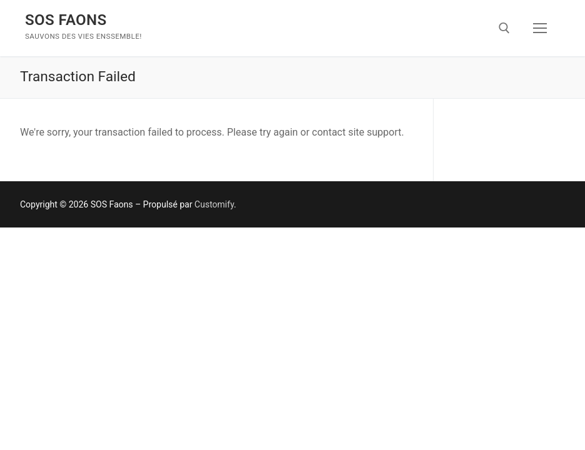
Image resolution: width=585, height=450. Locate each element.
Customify (214, 204)
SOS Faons (65, 20)
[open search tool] (504, 28)
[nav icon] (540, 28)
